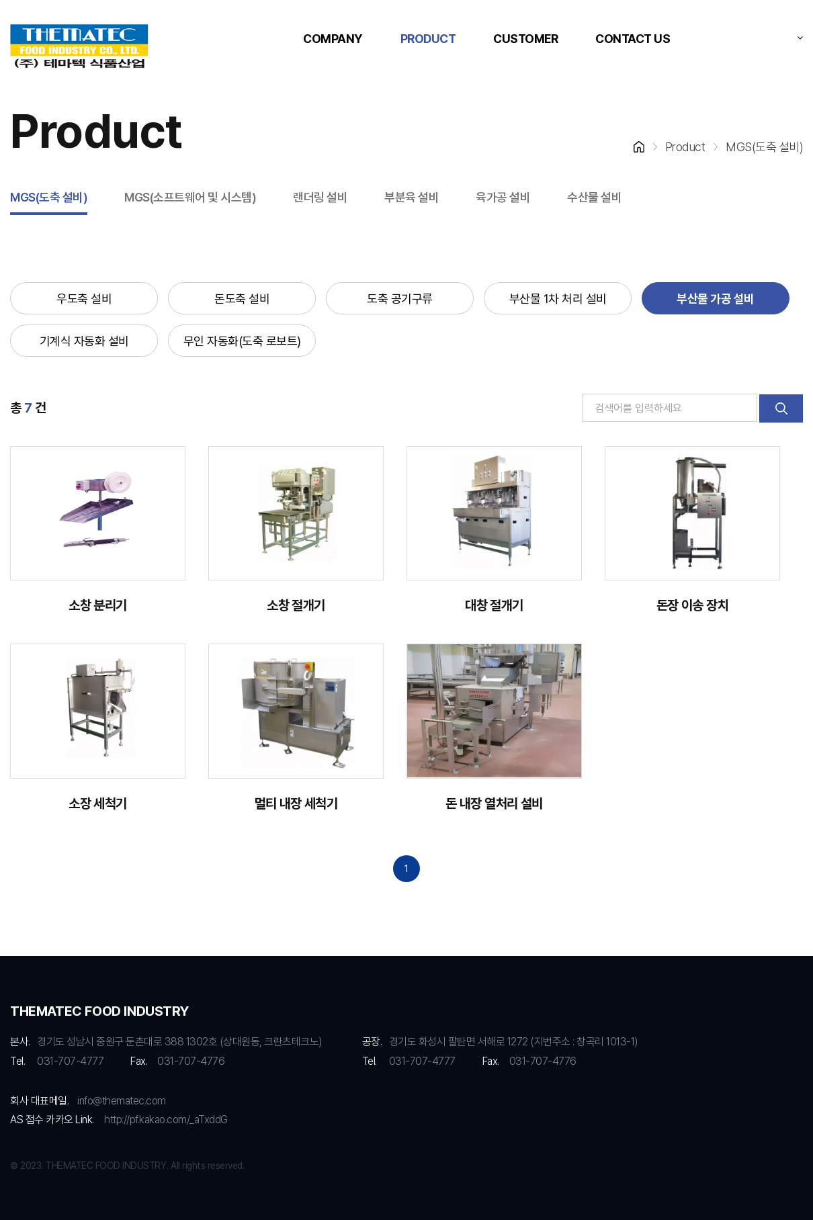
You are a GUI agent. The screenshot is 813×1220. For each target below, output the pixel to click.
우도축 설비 (84, 299)
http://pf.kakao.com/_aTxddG (166, 1119)
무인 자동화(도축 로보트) (242, 341)
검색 (781, 408)
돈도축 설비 (241, 299)
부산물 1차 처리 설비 (558, 299)
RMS (79, 47)
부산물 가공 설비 (716, 299)
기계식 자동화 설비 (84, 341)
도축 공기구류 (400, 299)
